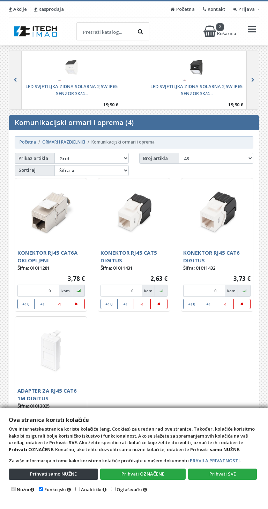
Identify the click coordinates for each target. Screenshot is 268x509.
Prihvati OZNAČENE (142, 474)
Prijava (244, 9)
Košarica (220, 31)
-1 (59, 304)
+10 (26, 304)
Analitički (91, 489)
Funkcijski (55, 489)
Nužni (23, 489)
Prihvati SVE (222, 474)
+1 (42, 304)
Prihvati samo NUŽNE (53, 474)
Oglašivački (129, 489)
